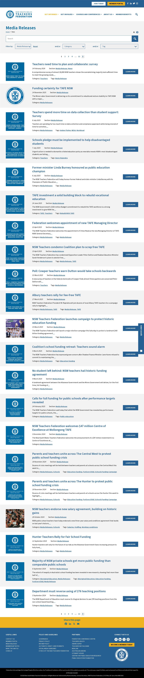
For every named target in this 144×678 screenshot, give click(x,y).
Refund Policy (44, 644)
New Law (75, 648)
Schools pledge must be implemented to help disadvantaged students (71, 142)
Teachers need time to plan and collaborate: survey (65, 64)
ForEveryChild (88, 472)
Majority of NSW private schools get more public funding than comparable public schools (71, 563)
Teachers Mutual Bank (80, 646)
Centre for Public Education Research (86, 656)
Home (8, 32)
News (70, 68)
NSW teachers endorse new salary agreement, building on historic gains (74, 511)
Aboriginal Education (48, 579)
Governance (43, 639)
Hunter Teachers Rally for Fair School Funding (61, 537)
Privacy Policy (44, 641)
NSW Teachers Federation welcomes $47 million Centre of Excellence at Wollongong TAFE (69, 428)
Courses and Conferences (88, 14)
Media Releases (46, 102)
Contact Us (10, 639)
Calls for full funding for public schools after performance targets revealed (73, 400)
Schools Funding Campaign (106, 472)
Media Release (61, 68)
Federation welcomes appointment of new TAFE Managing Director (75, 223)
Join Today (99, 3)
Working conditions (90, 527)
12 (79, 56)
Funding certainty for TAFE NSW (52, 88)
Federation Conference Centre (83, 639)
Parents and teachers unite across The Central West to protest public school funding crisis (71, 456)
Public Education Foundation (83, 658)
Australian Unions (79, 651)
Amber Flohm (65, 130)
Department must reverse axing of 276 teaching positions (69, 591)
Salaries (70, 527)
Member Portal (116, 3)
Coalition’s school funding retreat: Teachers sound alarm (68, 347)
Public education (67, 416)
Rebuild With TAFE (67, 213)
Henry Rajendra (61, 158)
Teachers (44, 78)
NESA (74, 130)
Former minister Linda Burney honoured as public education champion (71, 169)
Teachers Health (78, 641)
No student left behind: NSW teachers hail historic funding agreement (69, 373)
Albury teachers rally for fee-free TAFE (56, 295)
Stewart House (78, 653)
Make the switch (12, 648)
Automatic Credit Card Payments (51, 646)
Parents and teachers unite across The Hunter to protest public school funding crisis (72, 483)
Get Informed (51, 14)
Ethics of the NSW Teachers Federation (54, 651)
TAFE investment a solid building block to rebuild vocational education (70, 197)
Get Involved (67, 14)
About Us (108, 14)
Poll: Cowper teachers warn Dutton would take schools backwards (74, 271)
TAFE (42, 213)
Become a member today (121, 644)
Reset (35, 46)
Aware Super (77, 644)
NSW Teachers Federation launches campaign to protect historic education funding (73, 321)
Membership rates (12, 646)
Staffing (78, 527)
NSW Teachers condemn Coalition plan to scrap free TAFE (68, 247)
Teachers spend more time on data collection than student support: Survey (75, 114)
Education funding (67, 361)
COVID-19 (9, 651)
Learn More (130, 71)
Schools (56, 472)
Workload (80, 130)
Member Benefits (123, 14)
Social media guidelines (47, 648)
